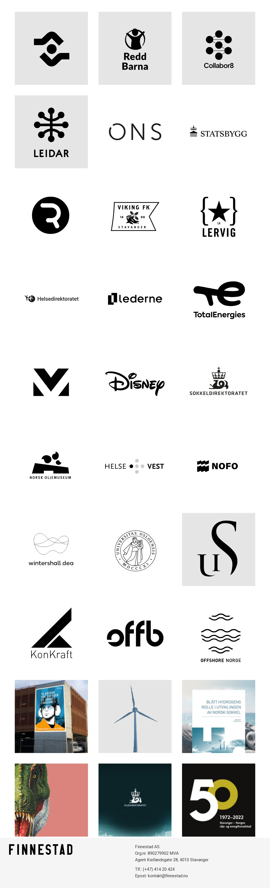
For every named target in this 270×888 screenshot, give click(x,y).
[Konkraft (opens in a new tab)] (51, 633)
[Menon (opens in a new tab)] (51, 382)
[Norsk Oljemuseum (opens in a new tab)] (51, 465)
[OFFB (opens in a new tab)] (135, 633)
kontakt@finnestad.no (168, 875)
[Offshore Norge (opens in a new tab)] (218, 633)
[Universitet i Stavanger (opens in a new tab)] (218, 549)
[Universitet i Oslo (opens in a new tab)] (135, 549)
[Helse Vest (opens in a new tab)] (135, 465)
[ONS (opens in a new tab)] (135, 131)
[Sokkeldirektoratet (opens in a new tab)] (218, 382)
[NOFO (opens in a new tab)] (218, 465)
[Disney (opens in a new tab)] (135, 382)
